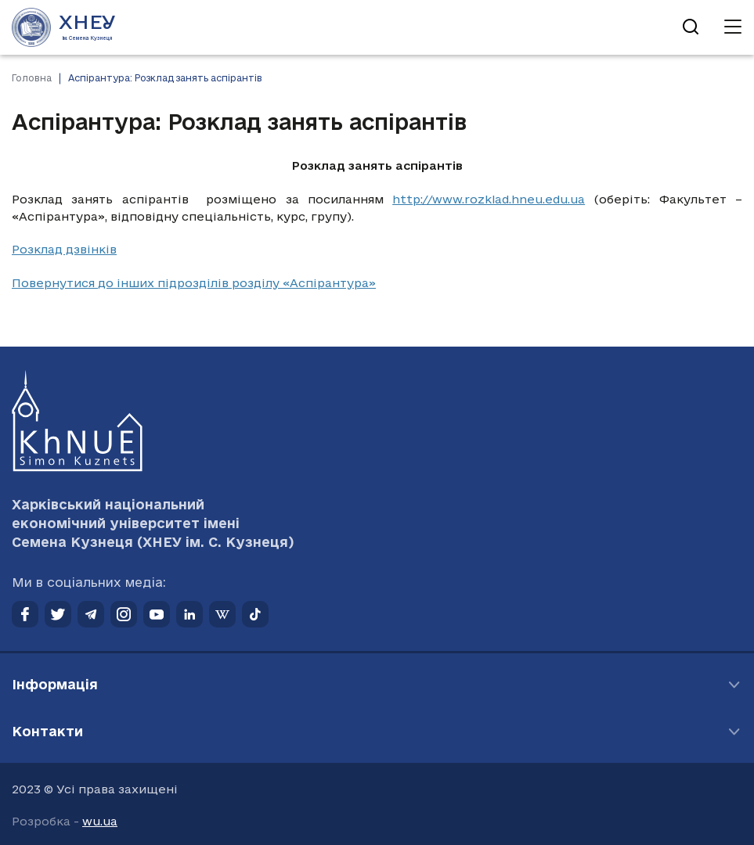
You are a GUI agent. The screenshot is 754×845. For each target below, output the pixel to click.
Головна (32, 78)
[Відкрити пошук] (690, 27)
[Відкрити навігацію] (733, 27)
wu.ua (99, 821)
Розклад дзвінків (64, 249)
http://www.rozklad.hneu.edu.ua (488, 199)
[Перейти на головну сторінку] (64, 27)
